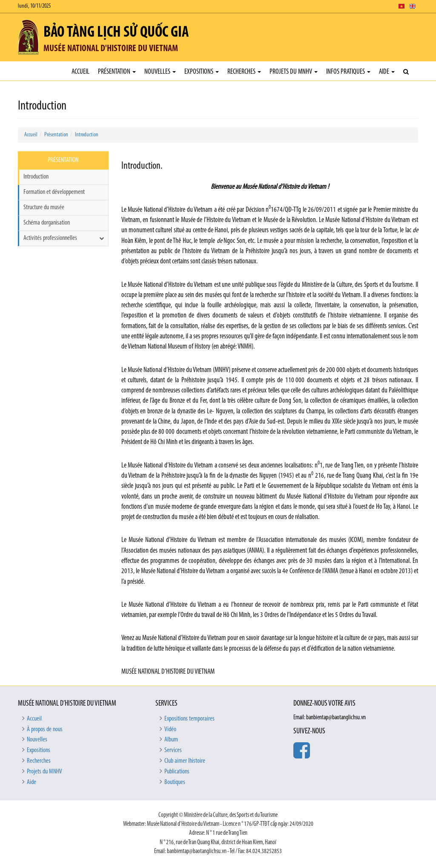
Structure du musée (43, 207)
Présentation (117, 71)
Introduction (86, 135)
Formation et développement (54, 192)
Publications (176, 771)
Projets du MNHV (294, 71)
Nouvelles (160, 71)
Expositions (201, 71)
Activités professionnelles (50, 238)
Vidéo (170, 729)
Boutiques (174, 782)
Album (171, 739)
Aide (387, 71)
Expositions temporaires (189, 718)
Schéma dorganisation (46, 222)
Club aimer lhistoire (184, 761)
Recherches (244, 71)
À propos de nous (45, 729)
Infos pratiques (348, 71)
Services (173, 750)
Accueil (80, 71)
